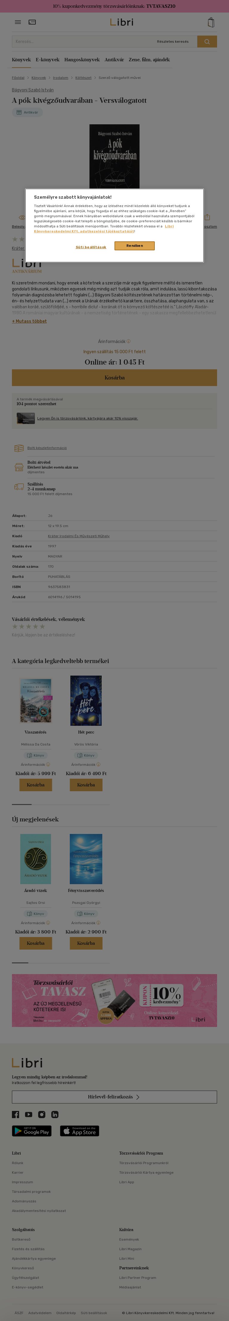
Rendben (134, 246)
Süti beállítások (91, 247)
